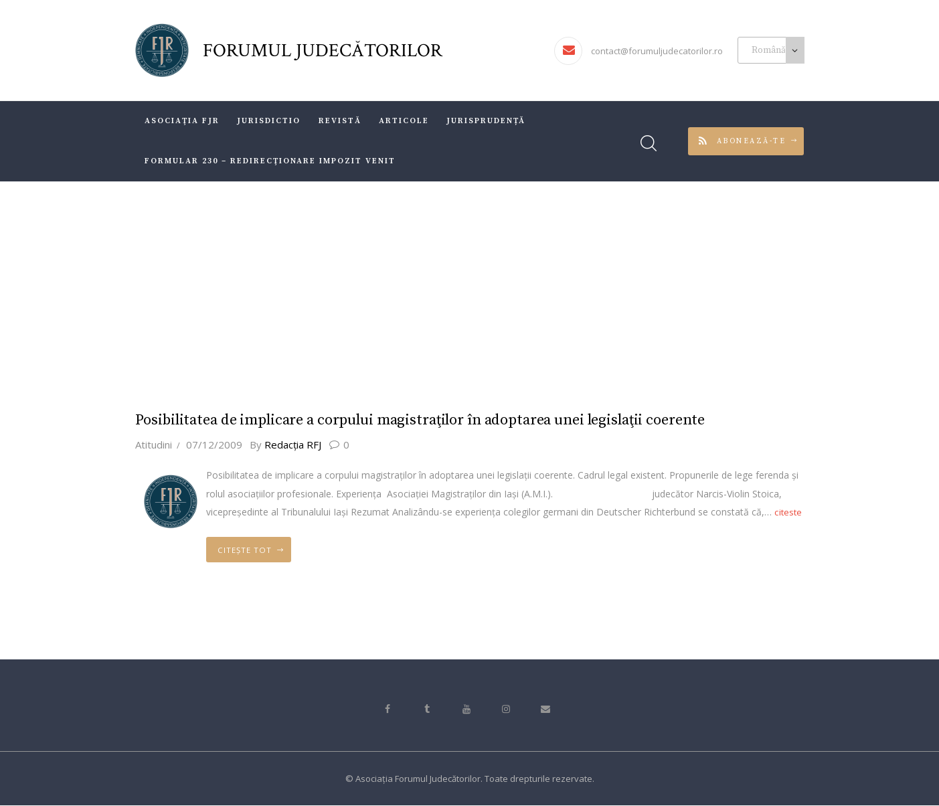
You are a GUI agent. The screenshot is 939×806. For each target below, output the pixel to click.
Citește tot (253, 550)
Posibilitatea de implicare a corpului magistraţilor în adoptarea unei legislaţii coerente (428, 418)
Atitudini (153, 442)
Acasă (416, 290)
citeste (790, 509)
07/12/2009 (214, 442)
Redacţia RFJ (293, 442)
